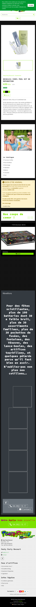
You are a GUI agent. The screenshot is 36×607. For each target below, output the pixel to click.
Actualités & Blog (6, 568)
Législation (5, 573)
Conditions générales (7, 581)
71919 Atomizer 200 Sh (19, 225)
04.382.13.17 (18, 506)
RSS (3, 585)
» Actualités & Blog (6, 206)
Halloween (7, 167)
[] (18, 18)
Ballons (6, 170)
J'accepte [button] (31, 5)
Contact (25, 509)
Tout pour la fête (8, 160)
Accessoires (18, 75)
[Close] (33, 182)
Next (32, 218)
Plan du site (5, 583)
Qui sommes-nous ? (7, 566)
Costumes (6, 172)
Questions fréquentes (7, 571)
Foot (5, 175)
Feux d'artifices (8, 162)
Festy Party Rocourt (8, 75)
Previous (29, 218)
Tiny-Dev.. (21, 601)
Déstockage (7, 165)
